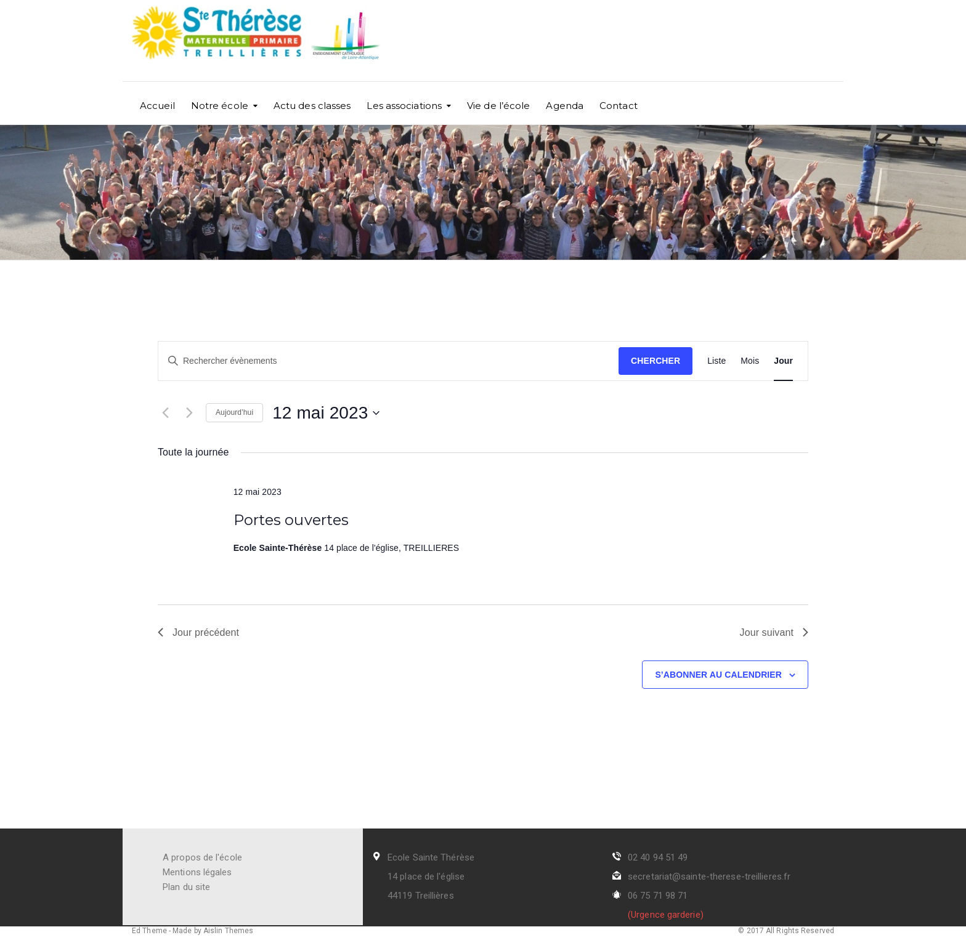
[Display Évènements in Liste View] (716, 361)
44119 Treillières (421, 895)
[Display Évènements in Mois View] (750, 361)
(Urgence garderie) (666, 914)
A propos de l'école (202, 857)
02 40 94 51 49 (658, 857)
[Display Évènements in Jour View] (783, 361)
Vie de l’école (498, 105)
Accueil (157, 105)
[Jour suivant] (189, 413)
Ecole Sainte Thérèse (431, 857)
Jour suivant (774, 632)
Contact (618, 105)
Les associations (404, 105)
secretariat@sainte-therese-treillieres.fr (709, 876)
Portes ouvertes (291, 520)
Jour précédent (198, 632)
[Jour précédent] (165, 413)
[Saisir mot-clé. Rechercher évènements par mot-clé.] (388, 361)
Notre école (219, 105)
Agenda (564, 105)
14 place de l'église (426, 876)
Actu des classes (312, 105)
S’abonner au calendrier (718, 675)
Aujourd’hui (234, 412)
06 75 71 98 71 (658, 895)
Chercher (655, 361)
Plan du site (186, 887)
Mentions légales (197, 872)
